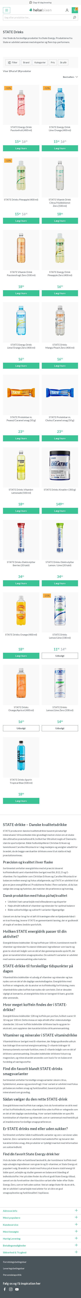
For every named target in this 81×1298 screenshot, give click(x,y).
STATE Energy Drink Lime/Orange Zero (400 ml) (21, 346)
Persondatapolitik (12, 1274)
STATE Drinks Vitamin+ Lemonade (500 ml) (21, 491)
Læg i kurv (21, 148)
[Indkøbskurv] (75, 10)
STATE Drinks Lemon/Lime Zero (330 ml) (59, 709)
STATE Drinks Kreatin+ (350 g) (60, 489)
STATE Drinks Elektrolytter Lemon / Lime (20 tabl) (60, 564)
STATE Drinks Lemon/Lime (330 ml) (60, 636)
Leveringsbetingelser (14, 1268)
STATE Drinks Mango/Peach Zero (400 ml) (59, 346)
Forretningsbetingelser (15, 1261)
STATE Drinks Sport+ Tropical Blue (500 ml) (21, 781)
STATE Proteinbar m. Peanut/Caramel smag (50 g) (21, 419)
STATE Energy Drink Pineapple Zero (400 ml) (60, 274)
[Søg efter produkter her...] (37, 17)
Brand (26, 62)
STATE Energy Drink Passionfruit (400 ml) (21, 129)
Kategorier (40, 62)
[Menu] (6, 10)
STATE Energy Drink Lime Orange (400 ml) (60, 129)
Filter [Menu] (12, 62)
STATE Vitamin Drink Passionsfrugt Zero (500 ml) (21, 274)
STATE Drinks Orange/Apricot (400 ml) (21, 709)
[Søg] (74, 17)
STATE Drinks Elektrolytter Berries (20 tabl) (21, 564)
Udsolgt (59, 655)
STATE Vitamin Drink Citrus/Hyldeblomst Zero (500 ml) (60, 202)
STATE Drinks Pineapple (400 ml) (21, 199)
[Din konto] (67, 10)
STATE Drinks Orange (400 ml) (21, 634)
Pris (53, 62)
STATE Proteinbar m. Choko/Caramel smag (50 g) (59, 419)
